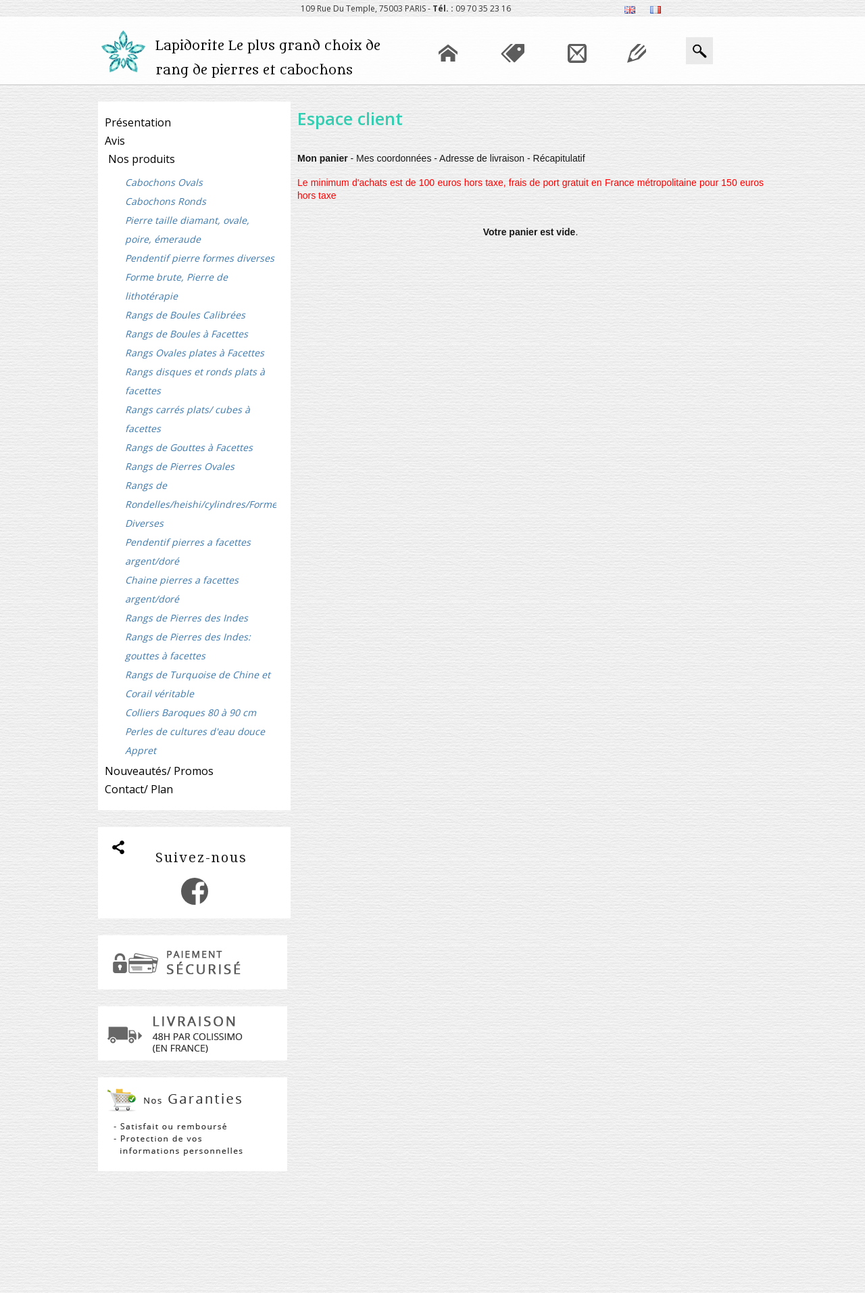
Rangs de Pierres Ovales (179, 466)
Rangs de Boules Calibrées (185, 314)
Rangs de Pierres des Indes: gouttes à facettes (188, 646)
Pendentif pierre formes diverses (199, 258)
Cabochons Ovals (164, 182)
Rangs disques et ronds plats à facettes (195, 381)
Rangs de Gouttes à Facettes (189, 447)
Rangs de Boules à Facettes (186, 333)
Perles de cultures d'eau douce (195, 731)
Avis (115, 140)
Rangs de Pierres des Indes (186, 617)
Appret (140, 750)
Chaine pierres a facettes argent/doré (182, 589)
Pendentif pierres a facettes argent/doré (188, 551)
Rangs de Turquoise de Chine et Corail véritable (197, 684)
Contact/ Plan (139, 789)
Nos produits (141, 158)
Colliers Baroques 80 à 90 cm (190, 712)
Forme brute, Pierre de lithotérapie (176, 286)
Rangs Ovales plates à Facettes (194, 352)
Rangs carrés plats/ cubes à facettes (187, 419)
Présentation (138, 122)
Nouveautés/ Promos (159, 770)
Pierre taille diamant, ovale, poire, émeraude (187, 229)
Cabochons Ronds (165, 201)
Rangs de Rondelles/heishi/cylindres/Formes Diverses (200, 504)
